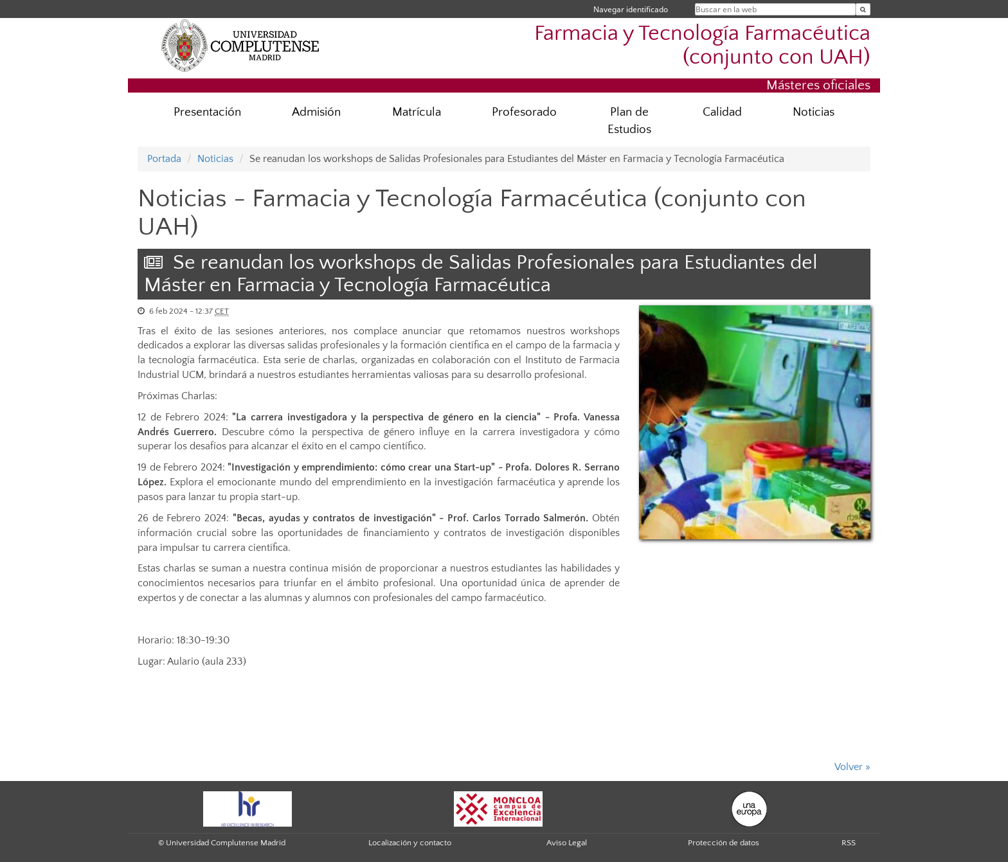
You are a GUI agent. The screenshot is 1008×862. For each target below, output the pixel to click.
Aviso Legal (566, 842)
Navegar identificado (630, 9)
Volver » (852, 767)
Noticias (813, 112)
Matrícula (416, 112)
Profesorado (524, 112)
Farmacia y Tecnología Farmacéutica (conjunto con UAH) (702, 45)
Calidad (722, 112)
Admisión (316, 112)
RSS (849, 842)
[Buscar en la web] (863, 9)
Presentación (207, 112)
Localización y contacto (409, 842)
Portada (164, 159)
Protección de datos (723, 842)
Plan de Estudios (629, 120)
